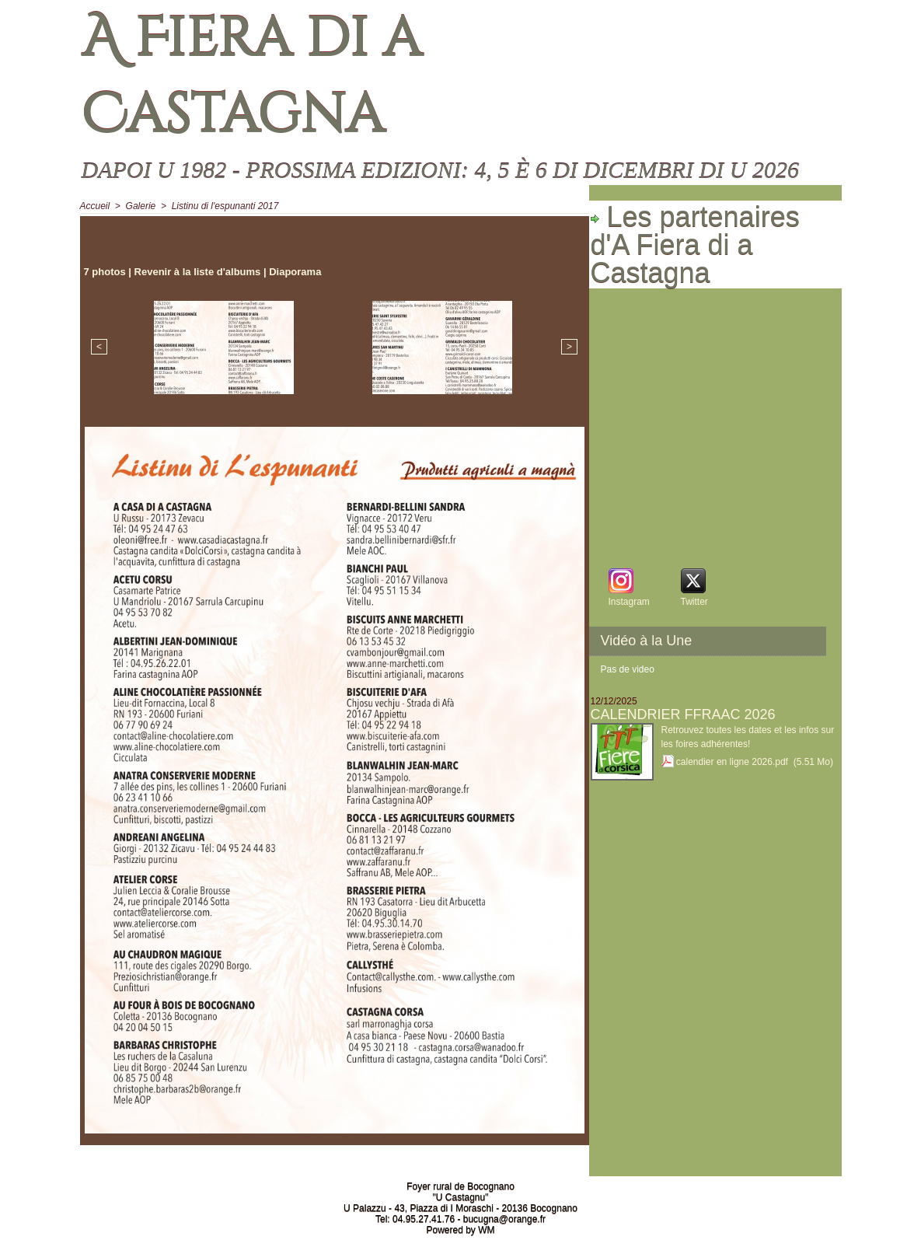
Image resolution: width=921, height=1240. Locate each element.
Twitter (694, 601)
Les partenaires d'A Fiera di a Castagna (695, 244)
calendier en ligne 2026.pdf (732, 761)
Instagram (629, 601)
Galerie (141, 206)
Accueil (95, 206)
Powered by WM (460, 1229)
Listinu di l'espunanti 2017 (225, 206)
